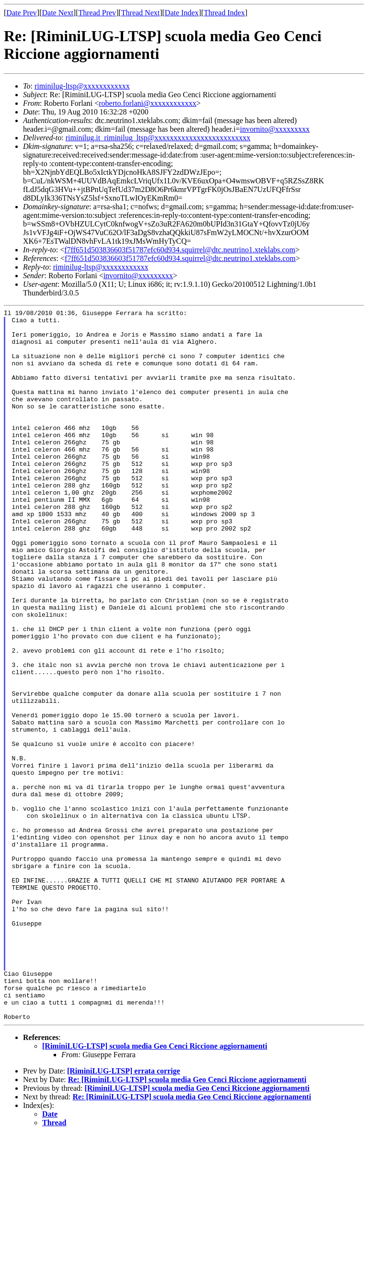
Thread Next (140, 13)
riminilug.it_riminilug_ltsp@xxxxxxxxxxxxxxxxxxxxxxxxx (158, 138)
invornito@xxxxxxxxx (275, 129)
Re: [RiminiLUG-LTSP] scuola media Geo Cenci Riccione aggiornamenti (187, 1222)
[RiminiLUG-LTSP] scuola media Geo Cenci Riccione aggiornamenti (154, 1188)
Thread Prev (97, 13)
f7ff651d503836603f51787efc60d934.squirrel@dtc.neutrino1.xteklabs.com (179, 250)
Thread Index (224, 13)
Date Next (57, 13)
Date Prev (21, 13)
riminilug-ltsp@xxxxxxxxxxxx (82, 86)
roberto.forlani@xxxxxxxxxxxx (147, 103)
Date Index (182, 13)
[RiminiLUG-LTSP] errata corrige (123, 1213)
